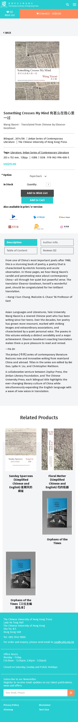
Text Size (44, 709)
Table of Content (17, 250)
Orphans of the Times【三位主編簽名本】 (21, 604)
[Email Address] (35, 692)
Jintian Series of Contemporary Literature (46, 152)
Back (8, 32)
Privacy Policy (11, 705)
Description (14, 242)
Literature (16, 152)
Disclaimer (45, 705)
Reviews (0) (49, 250)
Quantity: (32, 184)
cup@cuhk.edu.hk (64, 642)
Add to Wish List (37, 193)
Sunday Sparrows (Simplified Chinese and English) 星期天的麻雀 (21, 483)
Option (7, 174)
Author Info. (50, 242)
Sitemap (8, 709)
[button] (49, 13)
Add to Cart (37, 200)
